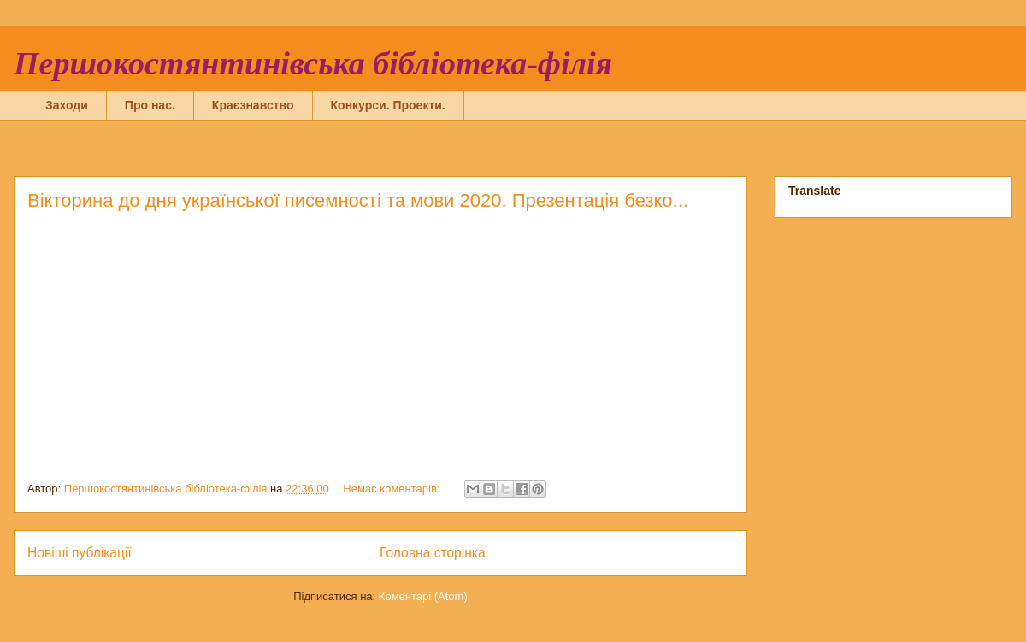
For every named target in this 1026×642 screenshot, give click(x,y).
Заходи (66, 105)
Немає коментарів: (393, 488)
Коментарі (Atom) (423, 596)
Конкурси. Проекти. (388, 105)
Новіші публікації (79, 552)
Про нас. (150, 105)
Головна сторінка (433, 552)
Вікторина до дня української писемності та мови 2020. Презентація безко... (357, 200)
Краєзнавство (253, 105)
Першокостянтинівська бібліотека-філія (313, 63)
